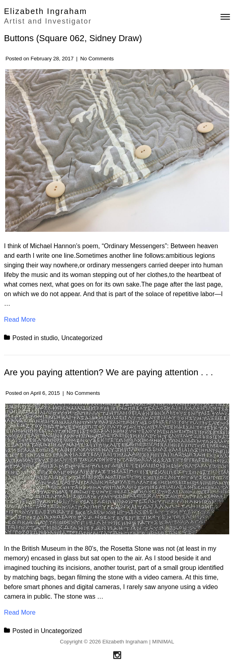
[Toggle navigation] (225, 17)
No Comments (97, 59)
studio (49, 337)
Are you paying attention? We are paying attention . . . (108, 372)
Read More (19, 319)
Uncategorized (81, 337)
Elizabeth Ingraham (45, 11)
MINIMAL (163, 642)
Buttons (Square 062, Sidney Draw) (73, 38)
